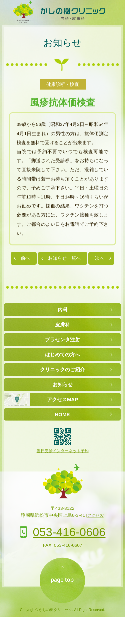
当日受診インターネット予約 (63, 451)
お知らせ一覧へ (64, 258)
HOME (62, 414)
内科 (63, 309)
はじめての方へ (62, 354)
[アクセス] (95, 515)
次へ (99, 258)
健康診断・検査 (62, 84)
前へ (25, 258)
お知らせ (62, 43)
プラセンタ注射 (62, 339)
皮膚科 (62, 324)
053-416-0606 (69, 531)
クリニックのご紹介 (62, 369)
